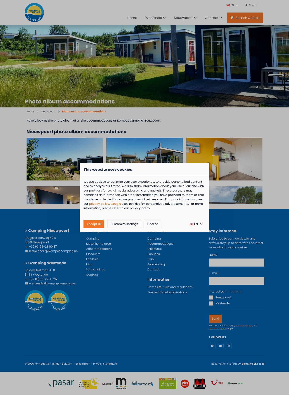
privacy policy (99, 204)
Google (116, 204)
